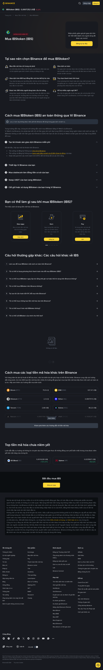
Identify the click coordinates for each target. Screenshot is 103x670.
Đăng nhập (87, 3)
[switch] (36, 647)
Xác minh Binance (83, 599)
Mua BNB (56, 614)
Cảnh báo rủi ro (7, 588)
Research (31, 595)
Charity (30, 598)
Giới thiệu (81, 555)
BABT (29, 591)
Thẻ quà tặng (32, 575)
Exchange (31, 552)
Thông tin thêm (7, 552)
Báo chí (4, 565)
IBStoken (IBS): (13, 9)
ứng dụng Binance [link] (38, 151)
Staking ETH (31, 585)
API (79, 596)
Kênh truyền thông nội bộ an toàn (13, 604)
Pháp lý (4, 568)
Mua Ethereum (57, 623)
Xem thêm (51, 418)
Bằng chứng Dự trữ (84, 572)
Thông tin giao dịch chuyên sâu (88, 568)
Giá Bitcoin (56, 588)
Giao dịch (21, 237)
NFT (29, 588)
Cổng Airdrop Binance (85, 605)
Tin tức (4, 562)
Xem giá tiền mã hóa (59, 585)
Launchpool (31, 578)
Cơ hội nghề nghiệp (8, 555)
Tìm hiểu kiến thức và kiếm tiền (63, 582)
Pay (29, 559)
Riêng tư (5, 575)
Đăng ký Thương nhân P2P (61, 552)
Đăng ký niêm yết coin (60, 561)
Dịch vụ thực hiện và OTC (86, 562)
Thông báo (5, 559)
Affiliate (80, 552)
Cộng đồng (6, 585)
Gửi (82, 239)
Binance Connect (58, 571)
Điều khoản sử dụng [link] (57, 520)
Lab (54, 568)
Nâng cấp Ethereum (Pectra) (62, 607)
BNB (79, 559)
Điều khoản (6, 572)
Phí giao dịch (82, 592)
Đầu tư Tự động (33, 582)
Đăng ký (96, 3)
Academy (31, 572)
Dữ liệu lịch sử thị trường (86, 565)
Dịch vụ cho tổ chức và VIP (61, 564)
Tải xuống (5, 595)
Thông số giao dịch (84, 602)
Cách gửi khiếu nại (84, 612)
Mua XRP (56, 617)
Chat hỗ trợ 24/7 (83, 582)
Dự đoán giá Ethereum (60, 604)
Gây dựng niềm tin (8, 578)
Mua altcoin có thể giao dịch (62, 627)
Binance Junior (32, 565)
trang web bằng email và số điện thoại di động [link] (48, 153)
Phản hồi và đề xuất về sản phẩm (88, 589)
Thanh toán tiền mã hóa (35, 562)
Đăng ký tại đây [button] (81, 43)
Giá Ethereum (57, 591)
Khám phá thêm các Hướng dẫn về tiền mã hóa (51, 425)
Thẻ (29, 568)
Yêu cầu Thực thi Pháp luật (86, 609)
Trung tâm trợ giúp (84, 586)
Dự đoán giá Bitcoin (59, 600)
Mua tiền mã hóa (33, 555)
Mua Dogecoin (57, 620)
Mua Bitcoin (56, 610)
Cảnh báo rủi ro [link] (72, 520)
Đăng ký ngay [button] (51, 485)
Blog (3, 582)
